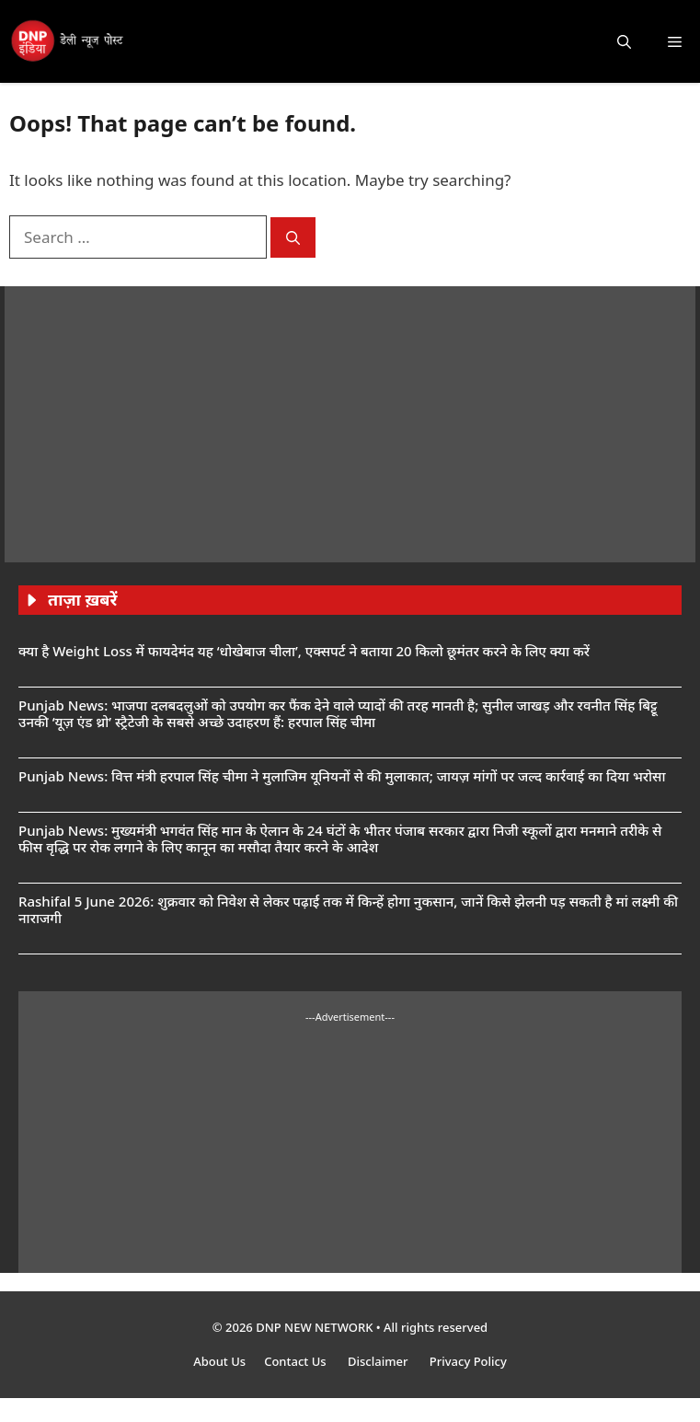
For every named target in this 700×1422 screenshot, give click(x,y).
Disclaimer (379, 1361)
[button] (624, 41)
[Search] (293, 238)
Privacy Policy (468, 1361)
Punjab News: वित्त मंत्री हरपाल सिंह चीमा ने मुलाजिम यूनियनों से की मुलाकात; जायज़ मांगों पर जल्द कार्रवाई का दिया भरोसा (342, 776)
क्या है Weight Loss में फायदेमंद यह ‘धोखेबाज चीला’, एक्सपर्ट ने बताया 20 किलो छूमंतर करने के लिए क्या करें (304, 651)
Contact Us (296, 1361)
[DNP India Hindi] (68, 41)
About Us (219, 1361)
